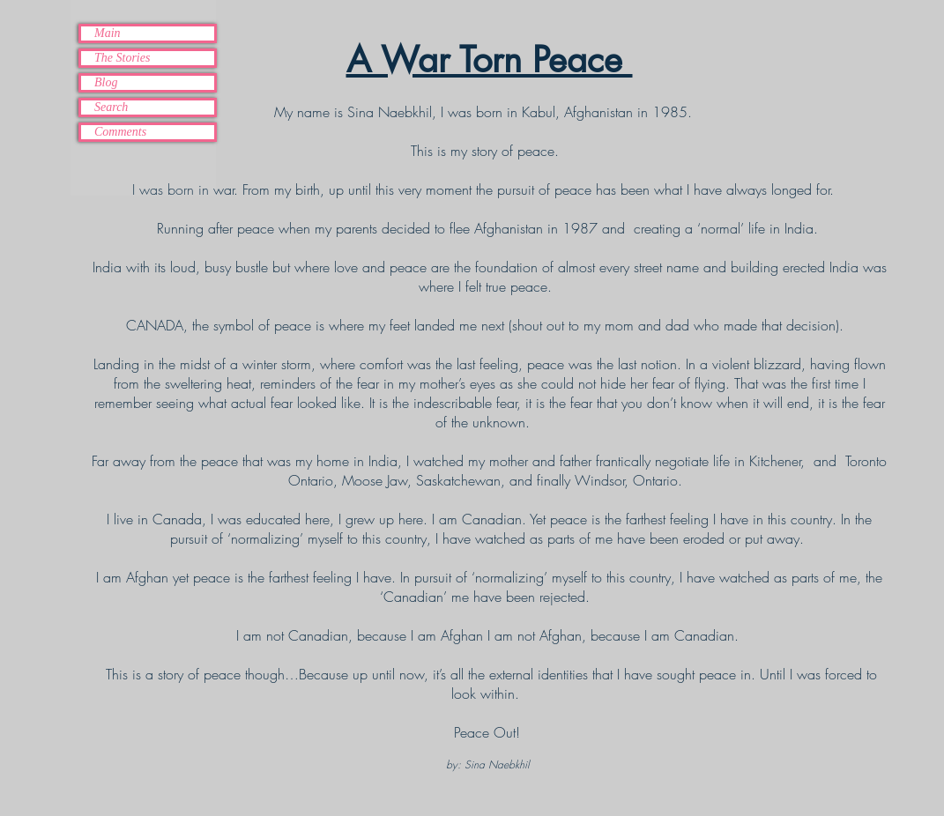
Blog (105, 82)
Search (111, 107)
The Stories (122, 57)
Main (107, 33)
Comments (120, 131)
